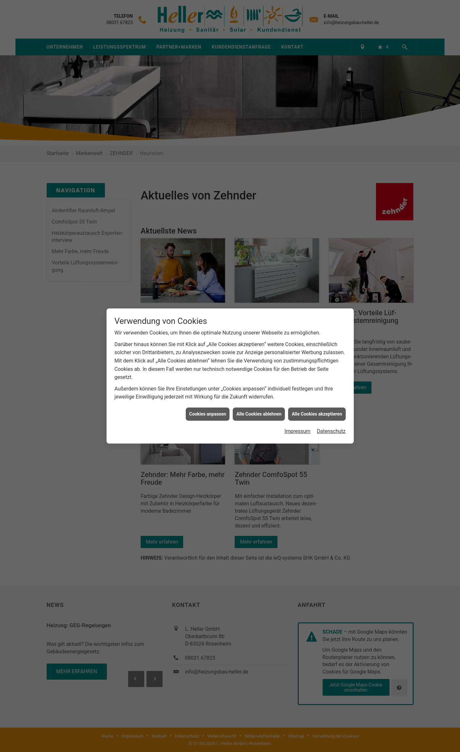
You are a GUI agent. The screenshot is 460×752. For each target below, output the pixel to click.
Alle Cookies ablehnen (258, 413)
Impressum (298, 430)
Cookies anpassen (207, 413)
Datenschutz (331, 430)
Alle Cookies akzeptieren (317, 413)
